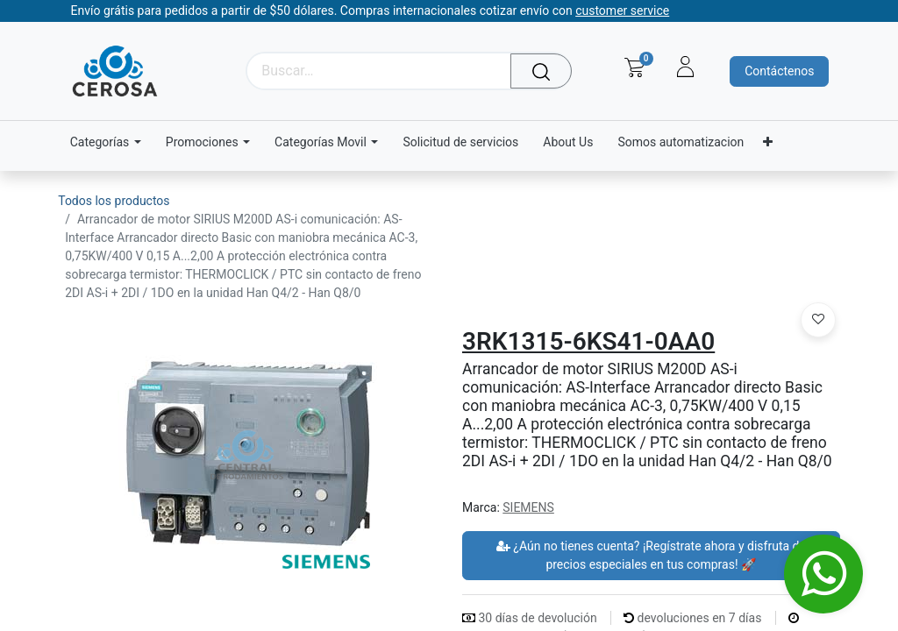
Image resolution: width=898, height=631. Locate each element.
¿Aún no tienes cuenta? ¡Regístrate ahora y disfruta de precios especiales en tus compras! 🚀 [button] (651, 555)
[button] (818, 319)
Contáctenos (779, 71)
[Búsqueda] (545, 71)
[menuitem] (460, 142)
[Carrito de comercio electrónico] (634, 67)
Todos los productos (113, 201)
